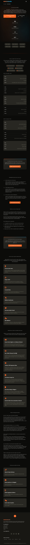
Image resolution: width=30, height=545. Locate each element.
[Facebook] (16, 534)
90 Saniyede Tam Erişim (15, 202)
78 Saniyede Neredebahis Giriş (9, 16)
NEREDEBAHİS (7, 1)
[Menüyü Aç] (26, 1)
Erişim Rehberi (22, 44)
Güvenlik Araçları (15, 46)
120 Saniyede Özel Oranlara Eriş (15, 245)
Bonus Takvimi (7, 44)
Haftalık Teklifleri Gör (21, 16)
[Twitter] (11, 534)
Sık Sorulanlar (22, 46)
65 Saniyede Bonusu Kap (15, 166)
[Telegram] (18, 534)
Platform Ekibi (8, 46)
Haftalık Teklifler (5, 525)
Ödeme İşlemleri (15, 44)
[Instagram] (14, 534)
